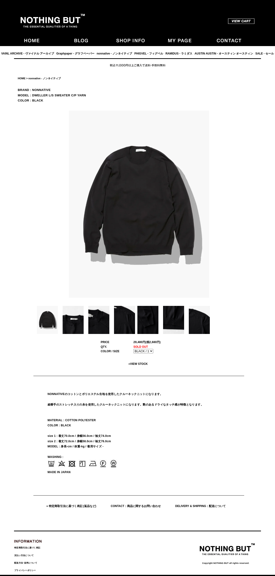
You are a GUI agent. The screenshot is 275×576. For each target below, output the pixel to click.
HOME (21, 78)
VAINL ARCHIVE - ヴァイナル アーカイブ (27, 53)
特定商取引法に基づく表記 (27, 548)
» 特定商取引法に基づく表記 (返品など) (71, 506)
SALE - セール (264, 53)
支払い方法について (24, 555)
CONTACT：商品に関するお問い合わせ (136, 506)
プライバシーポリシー (25, 570)
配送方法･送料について (25, 563)
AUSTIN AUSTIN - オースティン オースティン (224, 53)
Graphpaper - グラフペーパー (75, 53)
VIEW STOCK (139, 364)
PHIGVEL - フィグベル (148, 53)
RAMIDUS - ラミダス (178, 53)
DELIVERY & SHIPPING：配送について (200, 506)
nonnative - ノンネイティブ (114, 53)
